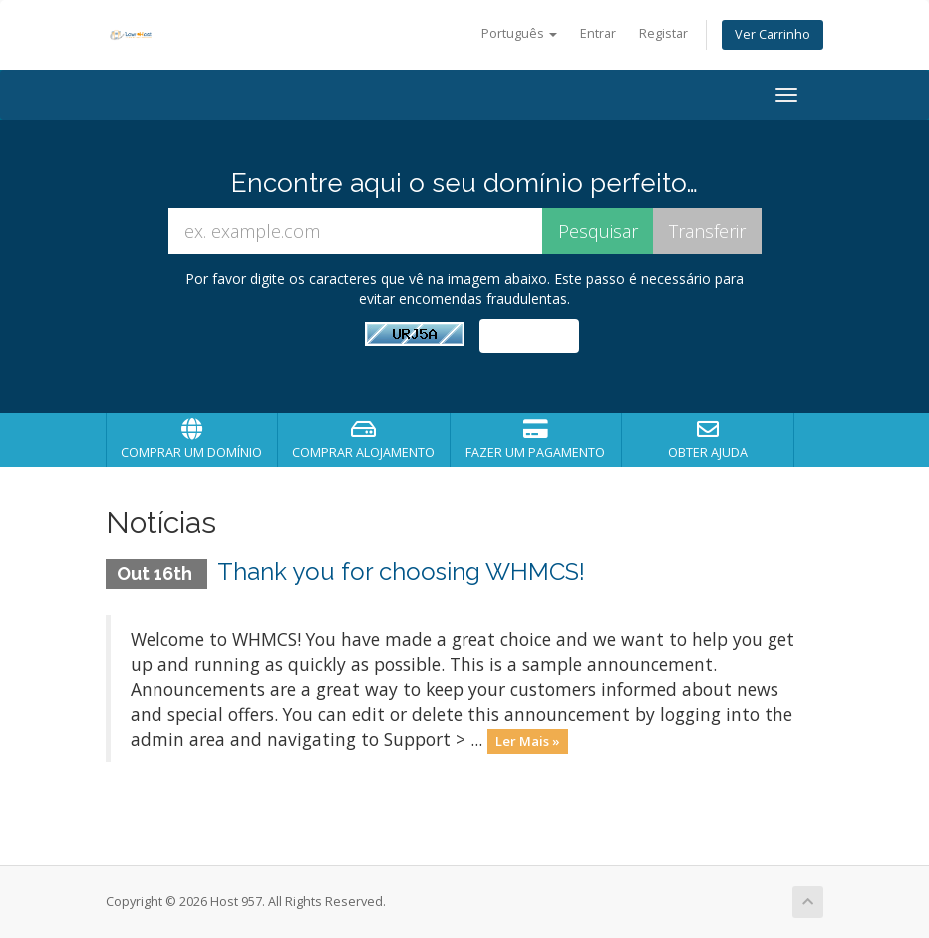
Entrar (598, 33)
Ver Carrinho (772, 34)
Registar (663, 33)
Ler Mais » (527, 741)
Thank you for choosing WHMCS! (401, 571)
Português (519, 33)
